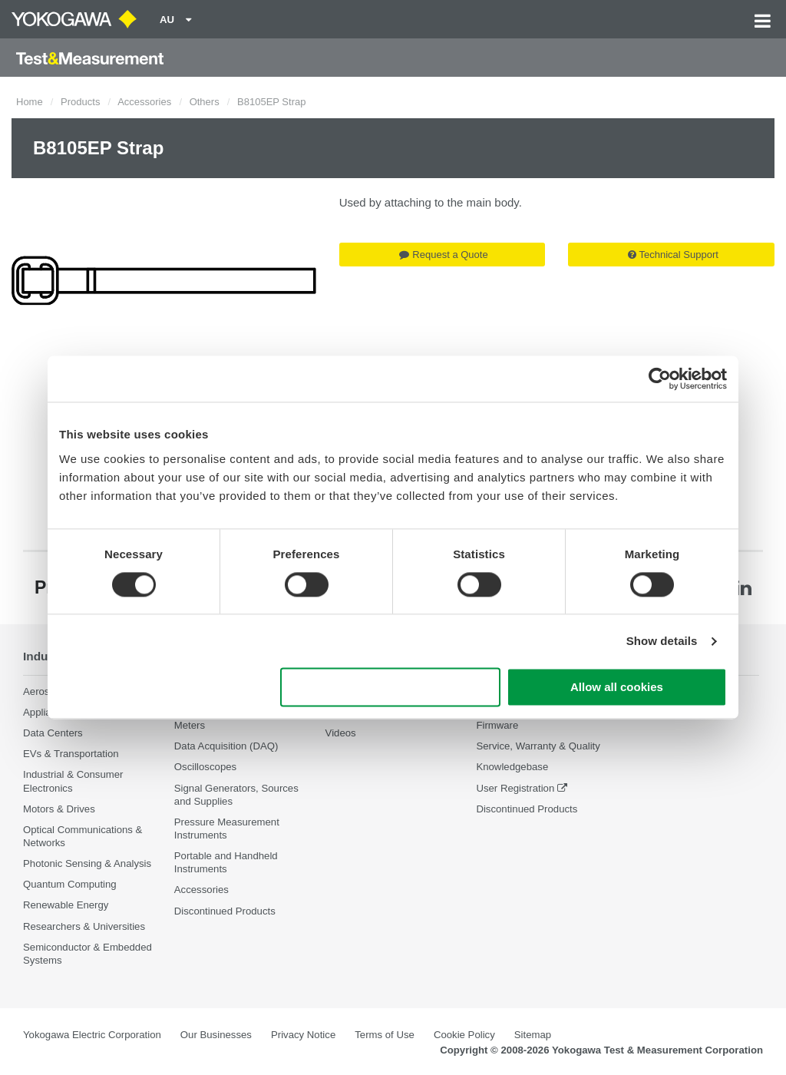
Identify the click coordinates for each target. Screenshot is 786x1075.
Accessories (144, 102)
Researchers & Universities (84, 926)
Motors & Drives (59, 809)
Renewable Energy (65, 905)
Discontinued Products (225, 911)
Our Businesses (216, 1034)
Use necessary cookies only (390, 687)
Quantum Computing (70, 884)
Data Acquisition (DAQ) (226, 746)
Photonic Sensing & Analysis (87, 863)
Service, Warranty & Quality (537, 746)
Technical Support (673, 254)
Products (80, 102)
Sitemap (532, 1034)
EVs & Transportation (71, 753)
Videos (340, 733)
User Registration (515, 788)
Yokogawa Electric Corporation (92, 1034)
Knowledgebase (512, 766)
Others (205, 102)
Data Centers (53, 733)
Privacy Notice (303, 1034)
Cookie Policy (464, 1034)
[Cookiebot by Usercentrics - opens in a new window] (660, 378)
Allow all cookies (616, 687)
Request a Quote (443, 254)
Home (29, 102)
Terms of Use (384, 1034)
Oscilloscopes (205, 766)
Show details (662, 640)
